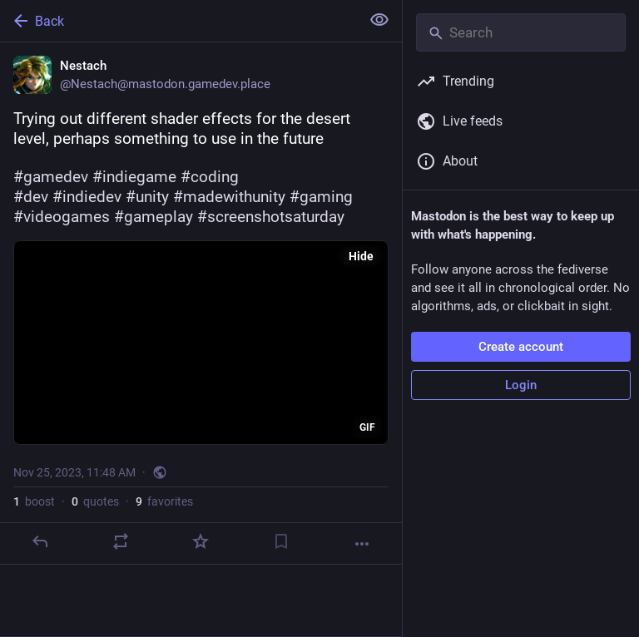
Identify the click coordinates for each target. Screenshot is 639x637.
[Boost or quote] (121, 541)
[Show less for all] (379, 20)
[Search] (521, 32)
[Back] (178, 21)
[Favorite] (201, 541)
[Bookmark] (281, 541)
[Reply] (40, 541)
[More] (362, 544)
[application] (201, 342)
